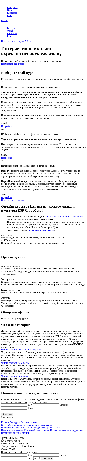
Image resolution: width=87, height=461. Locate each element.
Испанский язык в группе (36, 430)
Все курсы (12, 7)
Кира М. (24, 363)
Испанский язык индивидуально (66, 430)
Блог (9, 15)
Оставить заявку (29, 422)
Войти (4, 20)
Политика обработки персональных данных (23, 427)
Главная (5, 422)
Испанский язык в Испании (15, 433)
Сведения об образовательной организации (31, 425)
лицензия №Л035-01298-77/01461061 (65, 216)
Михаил (24, 376)
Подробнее (6, 126)
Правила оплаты (54, 427)
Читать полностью (10, 349)
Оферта (5, 425)
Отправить (7, 414)
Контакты (12, 13)
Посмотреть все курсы (12, 41)
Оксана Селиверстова (31, 349)
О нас (10, 10)
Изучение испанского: (12, 430)
